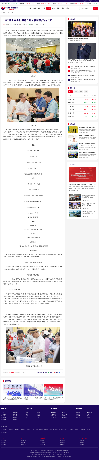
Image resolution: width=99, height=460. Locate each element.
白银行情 (78, 417)
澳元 (38, 417)
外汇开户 (3, 415)
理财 (63, 8)
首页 (29, 8)
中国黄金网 (83, 429)
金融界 (41, 429)
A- (44, 24)
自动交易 (81, 440)
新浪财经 (17, 429)
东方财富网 (4, 429)
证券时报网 (4, 432)
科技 (53, 8)
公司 (48, 8)
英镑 (38, 415)
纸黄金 (89, 415)
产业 (44, 8)
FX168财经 (64, 429)
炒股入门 (64, 412)
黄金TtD (23, 442)
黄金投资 (89, 412)
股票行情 (53, 412)
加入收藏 (90, 1)
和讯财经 (11, 429)
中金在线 (51, 429)
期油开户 (3, 444)
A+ (40, 24)
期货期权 (3, 442)
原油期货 (15, 417)
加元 (27, 417)
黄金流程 (23, 444)
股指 (86, 91)
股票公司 (42, 444)
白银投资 (89, 417)
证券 (39, 8)
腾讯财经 (29, 429)
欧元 (38, 412)
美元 (27, 412)
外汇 (70, 91)
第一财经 (35, 429)
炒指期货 (64, 417)
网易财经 (23, 429)
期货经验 (15, 419)
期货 (80, 91)
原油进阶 (81, 444)
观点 (67, 8)
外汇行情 (15, 412)
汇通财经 (71, 429)
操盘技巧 (64, 415)
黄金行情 (78, 412)
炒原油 (42, 440)
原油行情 (3, 417)
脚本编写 (81, 442)
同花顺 (46, 429)
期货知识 (3, 419)
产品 (75, 91)
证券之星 (57, 429)
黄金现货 (78, 415)
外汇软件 (62, 440)
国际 (58, 8)
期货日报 (89, 429)
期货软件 (62, 442)
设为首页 (85, 1)
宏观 (34, 8)
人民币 (3, 412)
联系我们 (96, 1)
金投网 (76, 429)
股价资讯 (53, 417)
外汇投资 (15, 415)
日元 (27, 415)
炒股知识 (53, 415)
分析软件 (62, 444)
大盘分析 (42, 442)
